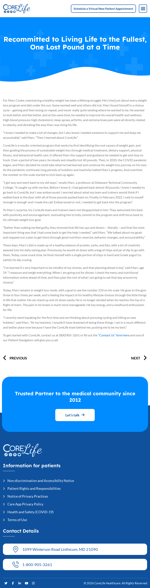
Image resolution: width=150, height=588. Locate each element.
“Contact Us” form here (113, 335)
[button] (143, 9)
